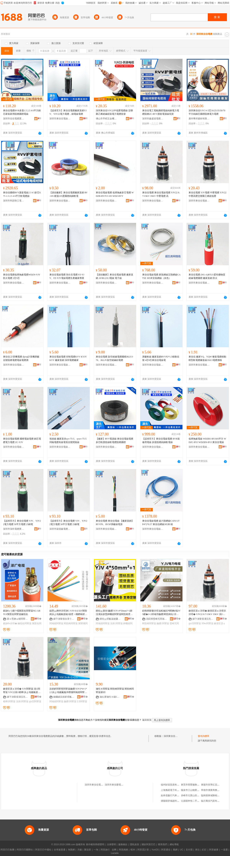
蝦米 (133, 849)
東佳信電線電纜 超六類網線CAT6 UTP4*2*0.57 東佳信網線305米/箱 (161, 522)
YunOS (155, 849)
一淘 (96, 849)
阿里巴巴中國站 (43, 849)
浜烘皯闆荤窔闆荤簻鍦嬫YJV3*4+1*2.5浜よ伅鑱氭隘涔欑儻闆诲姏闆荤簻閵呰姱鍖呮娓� (68, 690)
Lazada (114, 853)
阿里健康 (213, 849)
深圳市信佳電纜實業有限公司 (13, 118)
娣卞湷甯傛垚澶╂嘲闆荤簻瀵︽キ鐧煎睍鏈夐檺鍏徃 (63, 618)
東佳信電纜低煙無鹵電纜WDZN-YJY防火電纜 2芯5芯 (21, 276)
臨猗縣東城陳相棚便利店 (213, 795)
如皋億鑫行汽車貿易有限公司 (176, 795)
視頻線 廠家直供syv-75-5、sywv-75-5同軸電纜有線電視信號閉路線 (67, 440)
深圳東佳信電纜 (172, 736)
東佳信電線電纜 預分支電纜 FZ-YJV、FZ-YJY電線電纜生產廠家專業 (66, 276)
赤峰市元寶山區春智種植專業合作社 (199, 795)
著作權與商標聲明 (95, 844)
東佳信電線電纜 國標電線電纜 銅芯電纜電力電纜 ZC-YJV (22, 440)
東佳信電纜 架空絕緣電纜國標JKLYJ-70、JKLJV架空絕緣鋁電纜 (114, 358)
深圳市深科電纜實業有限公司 (13, 529)
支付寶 (189, 849)
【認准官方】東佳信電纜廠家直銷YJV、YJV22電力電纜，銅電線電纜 (67, 112)
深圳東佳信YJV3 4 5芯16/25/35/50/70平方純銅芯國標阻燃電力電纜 (207, 112)
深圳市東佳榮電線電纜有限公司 (121, 784)
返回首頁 (146, 720)
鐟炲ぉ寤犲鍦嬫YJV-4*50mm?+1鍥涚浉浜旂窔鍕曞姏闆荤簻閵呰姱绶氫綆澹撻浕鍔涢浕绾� (114, 612)
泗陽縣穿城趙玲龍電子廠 (173, 800)
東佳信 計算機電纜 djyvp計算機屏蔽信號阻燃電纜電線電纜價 (21, 358)
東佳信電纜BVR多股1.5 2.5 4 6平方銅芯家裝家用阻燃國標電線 (22, 112)
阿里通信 (165, 849)
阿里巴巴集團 (7, 849)
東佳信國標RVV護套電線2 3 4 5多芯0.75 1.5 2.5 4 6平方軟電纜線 (22, 194)
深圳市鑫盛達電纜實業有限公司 (152, 118)
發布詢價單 (203, 736)
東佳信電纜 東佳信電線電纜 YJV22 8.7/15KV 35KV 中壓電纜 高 (161, 194)
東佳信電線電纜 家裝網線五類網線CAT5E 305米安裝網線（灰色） (161, 276)
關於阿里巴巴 (148, 844)
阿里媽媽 (123, 849)
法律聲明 (111, 844)
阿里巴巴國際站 (25, 849)
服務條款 (122, 844)
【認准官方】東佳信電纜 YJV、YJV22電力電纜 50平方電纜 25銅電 (22, 522)
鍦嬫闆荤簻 (163, 623)
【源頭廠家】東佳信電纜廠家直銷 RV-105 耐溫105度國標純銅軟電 (68, 194)
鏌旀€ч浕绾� (10, 623)
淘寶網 (71, 849)
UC (181, 849)
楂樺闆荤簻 (9, 701)
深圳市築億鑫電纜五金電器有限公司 (60, 529)
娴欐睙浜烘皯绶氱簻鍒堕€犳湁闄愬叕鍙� (63, 697)
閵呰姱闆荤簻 (71, 623)
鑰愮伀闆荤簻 (24, 623)
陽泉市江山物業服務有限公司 (196, 790)
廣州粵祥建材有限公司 (199, 118)
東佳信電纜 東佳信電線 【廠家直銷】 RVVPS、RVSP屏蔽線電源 (115, 522)
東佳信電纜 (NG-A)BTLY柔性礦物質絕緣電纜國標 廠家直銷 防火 (207, 276)
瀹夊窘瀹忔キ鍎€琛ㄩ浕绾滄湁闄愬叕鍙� (110, 697)
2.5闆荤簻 (82, 701)
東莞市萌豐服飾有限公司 (193, 784)
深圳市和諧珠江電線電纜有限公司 (13, 200)
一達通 (224, 849)
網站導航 (174, 844)
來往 (197, 849)
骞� (37, 618)
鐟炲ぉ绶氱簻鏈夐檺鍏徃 (110, 618)
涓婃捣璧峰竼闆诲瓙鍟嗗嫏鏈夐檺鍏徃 (156, 618)
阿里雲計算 (143, 849)
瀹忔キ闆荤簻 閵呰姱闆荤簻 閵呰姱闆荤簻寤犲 (115, 690)
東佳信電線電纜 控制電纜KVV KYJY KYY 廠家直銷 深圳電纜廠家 (68, 358)
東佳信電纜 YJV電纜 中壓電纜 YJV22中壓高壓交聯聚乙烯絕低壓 (207, 194)
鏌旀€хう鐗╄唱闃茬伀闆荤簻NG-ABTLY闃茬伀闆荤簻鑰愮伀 (21, 612)
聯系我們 (162, 844)
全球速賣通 (59, 849)
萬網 (175, 849)
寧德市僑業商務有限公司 (213, 790)
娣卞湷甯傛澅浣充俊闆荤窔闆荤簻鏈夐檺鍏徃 (203, 618)
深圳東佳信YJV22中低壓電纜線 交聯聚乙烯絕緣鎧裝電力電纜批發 (114, 112)
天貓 (79, 849)
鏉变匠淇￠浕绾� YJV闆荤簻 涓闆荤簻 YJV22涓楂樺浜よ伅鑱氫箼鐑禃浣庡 (22, 690)
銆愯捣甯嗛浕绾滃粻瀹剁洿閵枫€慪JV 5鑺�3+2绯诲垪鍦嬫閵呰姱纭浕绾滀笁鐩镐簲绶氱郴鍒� (161, 612)
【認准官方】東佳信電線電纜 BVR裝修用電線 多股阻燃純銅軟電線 (161, 440)
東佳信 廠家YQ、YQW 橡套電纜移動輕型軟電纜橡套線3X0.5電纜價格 (207, 358)
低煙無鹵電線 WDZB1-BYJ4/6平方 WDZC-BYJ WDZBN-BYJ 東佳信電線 (207, 440)
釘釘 (204, 849)
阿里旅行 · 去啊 (108, 849)
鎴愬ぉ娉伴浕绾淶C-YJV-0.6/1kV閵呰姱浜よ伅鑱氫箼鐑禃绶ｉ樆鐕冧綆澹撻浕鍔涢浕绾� (68, 612)
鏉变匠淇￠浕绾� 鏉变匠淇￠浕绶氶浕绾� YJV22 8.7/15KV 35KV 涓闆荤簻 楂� (207, 612)
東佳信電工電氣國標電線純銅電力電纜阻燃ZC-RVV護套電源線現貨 (160, 112)
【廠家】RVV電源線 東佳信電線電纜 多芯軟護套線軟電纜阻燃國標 (114, 440)
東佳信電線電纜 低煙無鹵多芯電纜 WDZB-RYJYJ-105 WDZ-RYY (115, 194)
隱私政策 (134, 844)
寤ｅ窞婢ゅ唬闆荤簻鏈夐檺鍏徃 (17, 618)
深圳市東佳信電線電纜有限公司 (60, 118)
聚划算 (87, 849)
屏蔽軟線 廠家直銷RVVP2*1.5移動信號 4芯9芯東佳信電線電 (160, 358)
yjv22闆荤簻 (195, 623)
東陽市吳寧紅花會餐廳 (212, 784)
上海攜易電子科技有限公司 (174, 790)
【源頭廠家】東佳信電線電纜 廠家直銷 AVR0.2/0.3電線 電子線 (114, 276)
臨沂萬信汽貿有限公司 (212, 800)
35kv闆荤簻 (207, 623)
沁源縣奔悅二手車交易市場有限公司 (199, 800)
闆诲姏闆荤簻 (56, 623)
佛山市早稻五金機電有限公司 (106, 118)
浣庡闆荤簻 (116, 623)
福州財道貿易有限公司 (172, 784)
